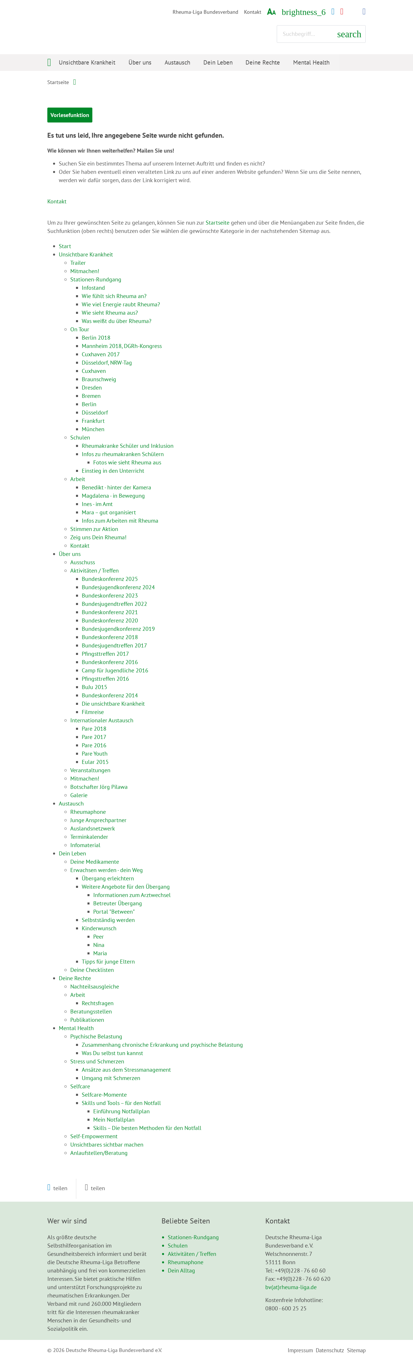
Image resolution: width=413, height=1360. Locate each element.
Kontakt (252, 12)
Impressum (301, 1350)
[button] (57, 1188)
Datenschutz (330, 1350)
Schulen (178, 1245)
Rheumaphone (185, 1262)
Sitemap (356, 1350)
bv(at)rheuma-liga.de (291, 1287)
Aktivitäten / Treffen (192, 1253)
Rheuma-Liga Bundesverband (205, 12)
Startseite (58, 82)
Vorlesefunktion (82, 116)
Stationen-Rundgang (193, 1237)
